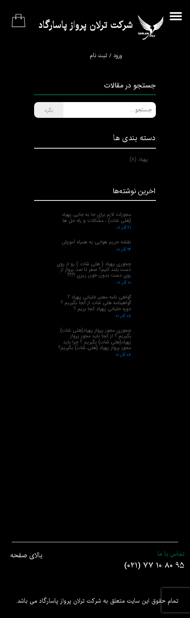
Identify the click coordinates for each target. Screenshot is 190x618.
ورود (117, 55)
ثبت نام (98, 55)
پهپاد (139, 159)
